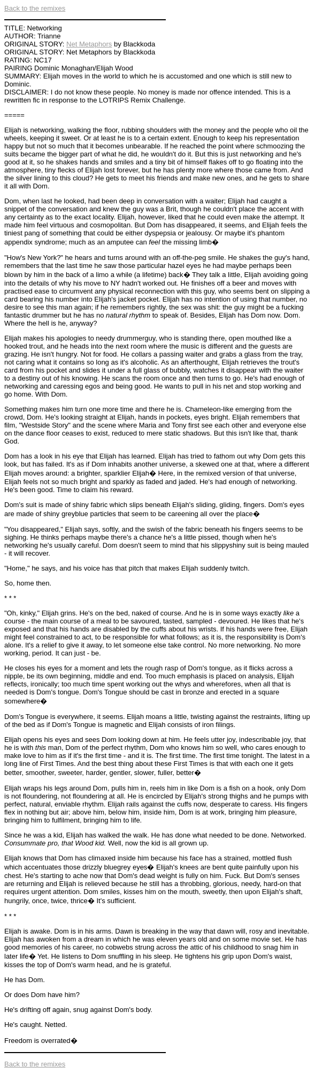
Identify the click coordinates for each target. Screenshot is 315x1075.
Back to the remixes (34, 8)
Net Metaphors (89, 44)
